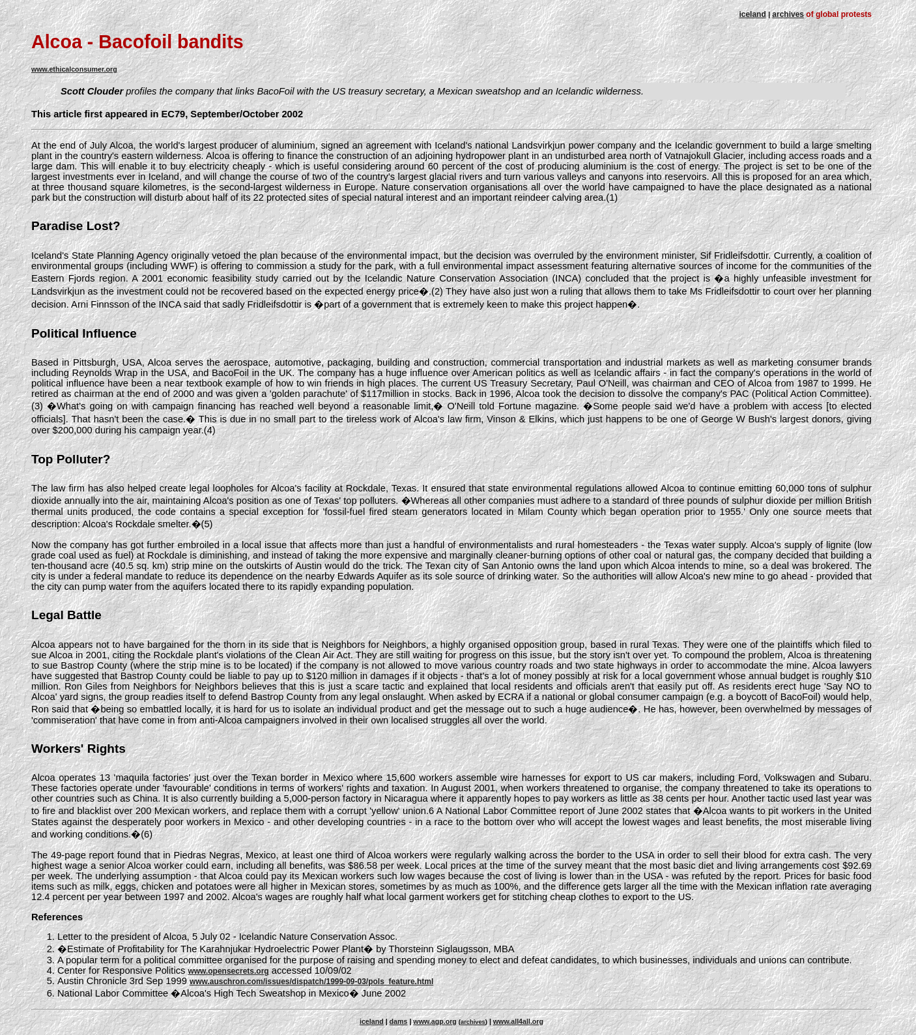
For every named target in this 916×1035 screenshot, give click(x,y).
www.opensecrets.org (228, 971)
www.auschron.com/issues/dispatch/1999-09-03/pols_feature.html (311, 981)
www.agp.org (435, 1021)
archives (788, 14)
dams (399, 1021)
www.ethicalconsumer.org (74, 69)
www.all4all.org (518, 1021)
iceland (752, 14)
